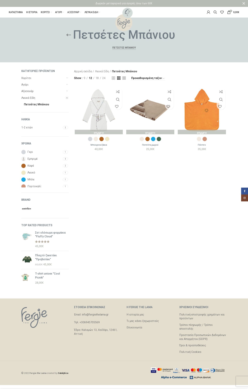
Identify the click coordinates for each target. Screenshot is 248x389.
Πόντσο (202, 149)
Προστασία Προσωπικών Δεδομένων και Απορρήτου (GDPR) (202, 341)
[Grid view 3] (118, 82)
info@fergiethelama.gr (95, 318)
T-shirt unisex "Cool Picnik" (47, 279)
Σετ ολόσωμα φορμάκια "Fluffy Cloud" (50, 238)
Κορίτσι (26, 82)
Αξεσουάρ (27, 95)
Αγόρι (24, 88)
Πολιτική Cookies (190, 356)
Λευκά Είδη (28, 101)
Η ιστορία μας (135, 318)
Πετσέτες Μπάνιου (36, 108)
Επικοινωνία (134, 331)
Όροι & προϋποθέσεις (192, 349)
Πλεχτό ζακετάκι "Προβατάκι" (46, 261)
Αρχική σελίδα (83, 75)
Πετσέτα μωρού (150, 149)
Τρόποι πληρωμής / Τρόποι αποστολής (196, 330)
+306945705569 (90, 326)
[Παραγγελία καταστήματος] (148, 82)
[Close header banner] (243, 3)
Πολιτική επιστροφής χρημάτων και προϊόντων (202, 320)
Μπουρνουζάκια (98, 149)
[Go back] (68, 38)
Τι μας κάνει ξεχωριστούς (143, 325)
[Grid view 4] (124, 82)
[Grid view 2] (113, 82)
